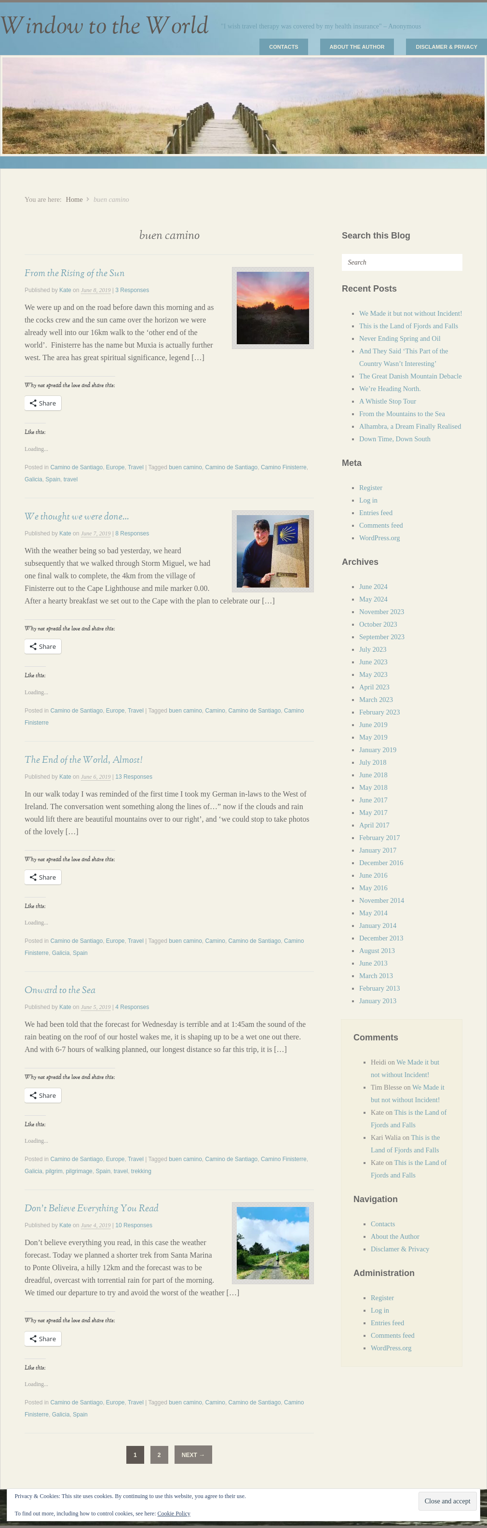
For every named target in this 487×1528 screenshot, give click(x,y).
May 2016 (373, 888)
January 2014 (377, 925)
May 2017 (373, 812)
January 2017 (377, 850)
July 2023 (372, 649)
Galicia (33, 479)
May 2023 (373, 674)
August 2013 (377, 950)
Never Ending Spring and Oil (400, 338)
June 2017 (373, 800)
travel (71, 479)
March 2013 (376, 976)
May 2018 (373, 787)
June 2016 (373, 875)
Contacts (283, 47)
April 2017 (374, 825)
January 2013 (377, 1001)
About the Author (357, 47)
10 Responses (133, 1225)
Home (74, 199)
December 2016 (381, 863)
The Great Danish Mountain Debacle (410, 376)
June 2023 (373, 662)
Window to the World (104, 26)
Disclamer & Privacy (446, 47)
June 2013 (373, 963)
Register (370, 487)
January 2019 (377, 750)
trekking (141, 1171)
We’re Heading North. (390, 389)
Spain (52, 479)
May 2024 (373, 599)
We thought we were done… (77, 516)
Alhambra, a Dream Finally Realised (410, 426)
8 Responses (132, 533)
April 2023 (374, 687)
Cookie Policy (173, 1513)
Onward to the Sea (60, 990)
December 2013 (381, 938)
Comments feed (381, 525)
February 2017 (379, 837)
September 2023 (382, 637)
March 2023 (376, 699)
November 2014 (381, 900)
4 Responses (132, 1007)
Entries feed (375, 513)
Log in (368, 500)
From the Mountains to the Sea (402, 414)
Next (193, 1454)
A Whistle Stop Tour (387, 401)
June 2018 (373, 775)
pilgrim (53, 1171)
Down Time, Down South (395, 439)
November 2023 (381, 612)
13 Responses (133, 776)
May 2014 (373, 913)
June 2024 (373, 586)
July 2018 (372, 762)
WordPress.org (379, 538)
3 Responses (132, 290)
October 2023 (378, 624)
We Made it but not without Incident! (410, 313)
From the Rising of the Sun (75, 273)
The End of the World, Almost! (83, 760)
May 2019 (373, 737)
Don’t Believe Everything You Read (92, 1208)
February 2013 (379, 988)
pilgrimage (79, 1171)
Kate (65, 290)
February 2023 (379, 712)
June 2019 (373, 725)
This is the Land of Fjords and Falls (408, 326)
